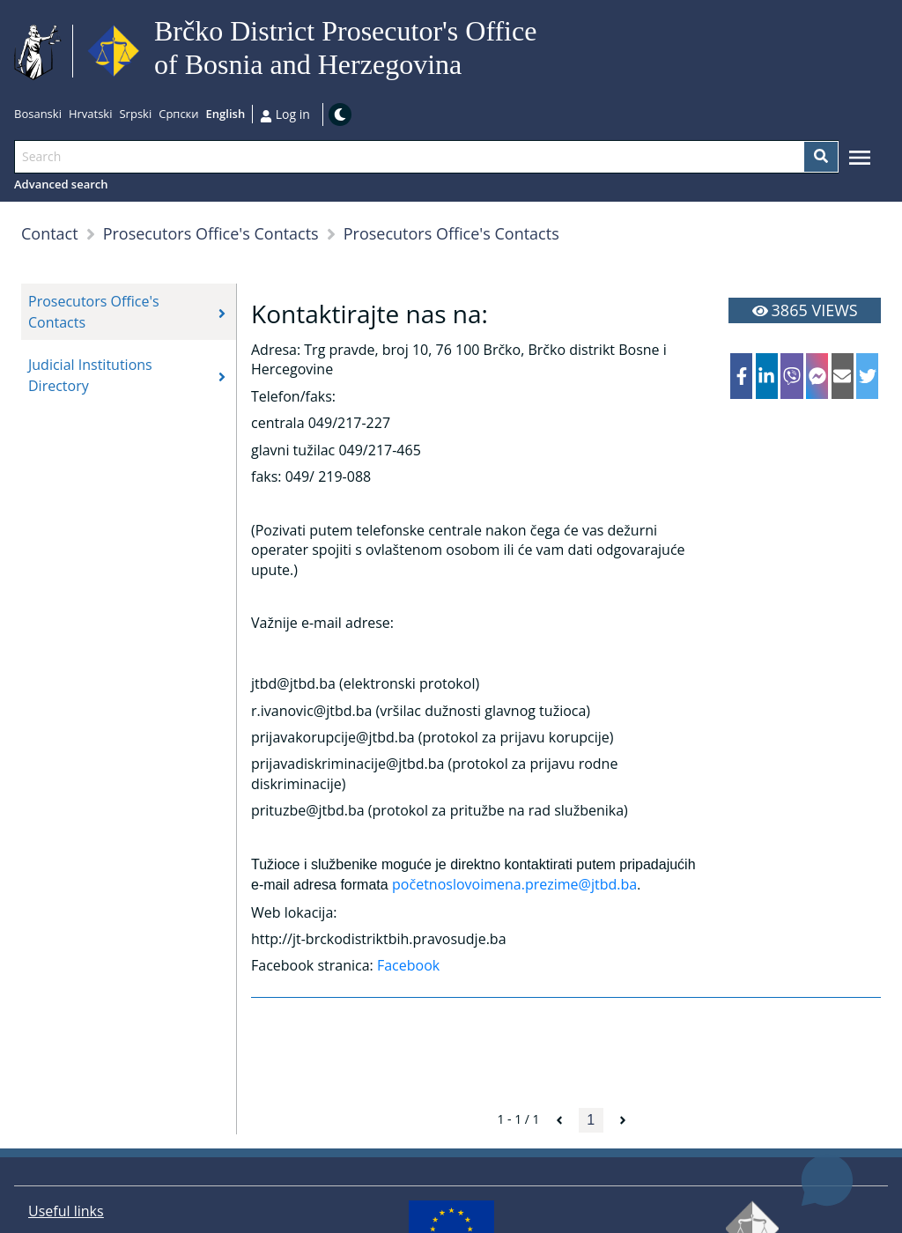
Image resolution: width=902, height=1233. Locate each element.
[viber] (791, 376)
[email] (843, 376)
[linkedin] (767, 376)
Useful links (66, 1211)
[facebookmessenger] (817, 376)
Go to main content (543, 51)
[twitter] (867, 376)
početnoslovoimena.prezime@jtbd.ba (514, 884)
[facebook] (741, 376)
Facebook (408, 965)
